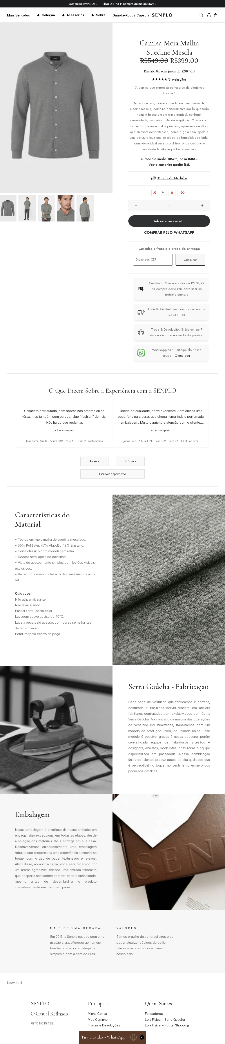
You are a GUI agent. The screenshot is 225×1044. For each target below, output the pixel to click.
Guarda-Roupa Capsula (130, 15)
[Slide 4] (65, 208)
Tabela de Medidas (169, 178)
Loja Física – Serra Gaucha (165, 1019)
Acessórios (75, 15)
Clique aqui (183, 355)
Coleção (48, 15)
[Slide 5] (85, 208)
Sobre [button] (100, 15)
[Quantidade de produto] (169, 205)
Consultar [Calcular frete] (190, 259)
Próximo (130, 461)
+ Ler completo (64, 430)
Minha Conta (97, 1014)
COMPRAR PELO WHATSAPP (169, 232)
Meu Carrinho (98, 1019)
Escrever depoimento (112, 474)
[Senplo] (162, 15)
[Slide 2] (27, 208)
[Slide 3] (46, 208)
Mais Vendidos (18, 15)
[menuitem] (20, 15)
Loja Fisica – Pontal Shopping (167, 1025)
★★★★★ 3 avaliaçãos (169, 79)
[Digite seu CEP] (153, 260)
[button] (202, 15)
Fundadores (154, 1014)
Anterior (94, 461)
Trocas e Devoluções (104, 1025)
